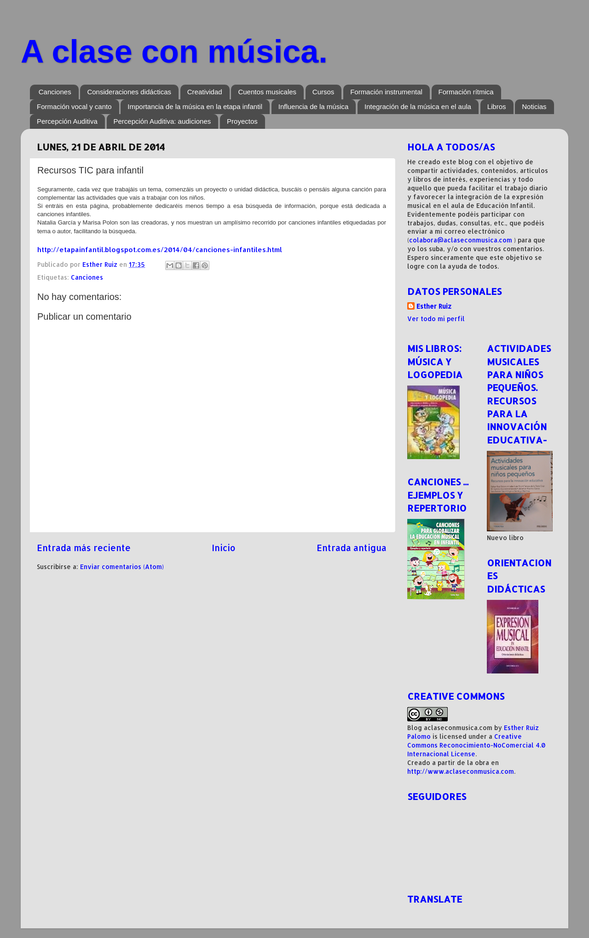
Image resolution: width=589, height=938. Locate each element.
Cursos (323, 92)
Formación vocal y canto (74, 106)
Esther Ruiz (433, 306)
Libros (496, 106)
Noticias (534, 106)
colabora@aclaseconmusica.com (460, 240)
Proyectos (242, 121)
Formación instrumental (386, 92)
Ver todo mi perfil (436, 318)
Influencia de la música (313, 106)
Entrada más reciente (84, 547)
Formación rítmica (466, 92)
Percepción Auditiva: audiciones (162, 121)
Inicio (224, 547)
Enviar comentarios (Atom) (122, 566)
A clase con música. (174, 51)
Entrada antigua (352, 547)
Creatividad (204, 92)
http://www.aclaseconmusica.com (460, 771)
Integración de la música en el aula (417, 106)
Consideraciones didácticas (129, 92)
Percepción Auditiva (67, 121)
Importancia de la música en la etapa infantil (194, 106)
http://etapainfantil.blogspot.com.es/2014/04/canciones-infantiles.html (159, 249)
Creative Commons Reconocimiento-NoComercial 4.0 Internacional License (476, 745)
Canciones (55, 92)
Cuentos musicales (267, 92)
